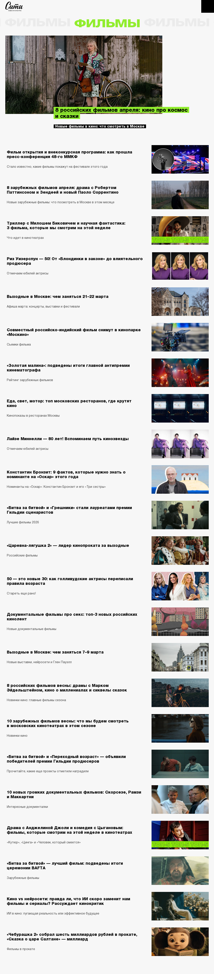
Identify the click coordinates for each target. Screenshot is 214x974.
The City (14, 6)
